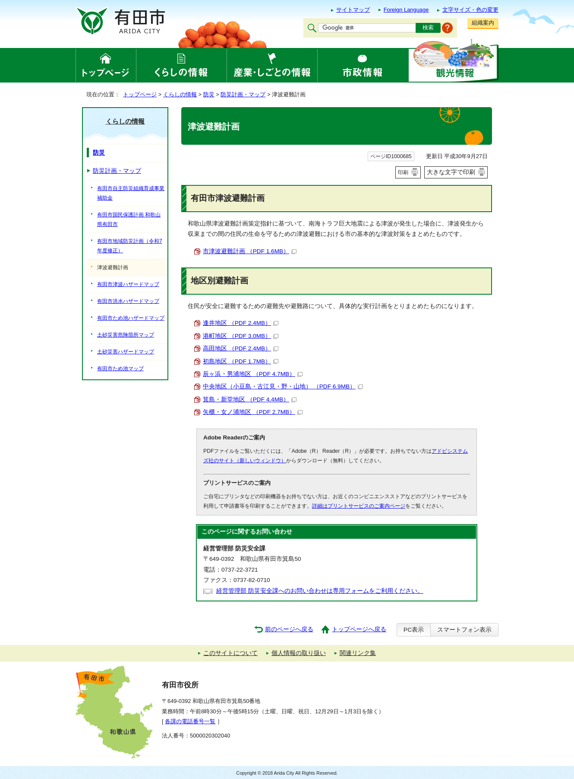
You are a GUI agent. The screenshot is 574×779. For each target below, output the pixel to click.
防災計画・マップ (243, 94)
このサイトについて (230, 653)
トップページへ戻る (359, 629)
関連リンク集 (358, 653)
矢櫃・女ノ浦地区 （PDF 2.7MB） (253, 412)
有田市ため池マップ (120, 369)
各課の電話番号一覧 (190, 721)
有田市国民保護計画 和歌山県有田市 (129, 219)
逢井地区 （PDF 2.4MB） (240, 323)
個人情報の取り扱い (298, 653)
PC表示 (414, 629)
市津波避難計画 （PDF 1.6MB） (249, 251)
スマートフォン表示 (464, 629)
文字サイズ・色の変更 (470, 9)
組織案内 (483, 22)
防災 (208, 94)
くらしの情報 (180, 94)
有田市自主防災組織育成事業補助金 (130, 193)
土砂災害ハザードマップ (125, 352)
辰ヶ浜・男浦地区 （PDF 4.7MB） (253, 374)
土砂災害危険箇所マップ (125, 335)
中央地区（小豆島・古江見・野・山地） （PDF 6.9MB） (283, 386)
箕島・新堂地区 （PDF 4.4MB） (249, 399)
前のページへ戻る (289, 629)
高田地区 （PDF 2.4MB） (240, 348)
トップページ (140, 94)
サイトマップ (353, 9)
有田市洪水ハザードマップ (128, 301)
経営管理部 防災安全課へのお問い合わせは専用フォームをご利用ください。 (319, 591)
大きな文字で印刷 (451, 172)
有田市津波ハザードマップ (128, 284)
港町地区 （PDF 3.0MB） (240, 336)
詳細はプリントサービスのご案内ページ (358, 506)
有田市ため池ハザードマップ (130, 318)
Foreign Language (406, 9)
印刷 (403, 172)
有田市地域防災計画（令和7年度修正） (129, 246)
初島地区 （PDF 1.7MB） (240, 361)
